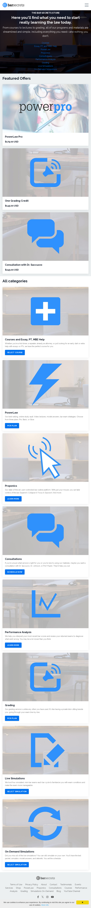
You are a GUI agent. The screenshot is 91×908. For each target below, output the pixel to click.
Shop (18, 888)
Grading (45, 63)
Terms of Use (16, 884)
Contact (53, 884)
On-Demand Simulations (45, 69)
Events (78, 884)
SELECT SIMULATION (17, 791)
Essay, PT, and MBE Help (45, 46)
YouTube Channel (72, 891)
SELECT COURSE (15, 352)
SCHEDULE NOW (14, 572)
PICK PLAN (12, 426)
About (44, 884)
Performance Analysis (46, 59)
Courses (45, 43)
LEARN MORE (13, 499)
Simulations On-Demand (42, 891)
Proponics (45, 53)
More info (45, 905)
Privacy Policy (31, 884)
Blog (58, 891)
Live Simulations (45, 66)
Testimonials (66, 884)
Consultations (45, 56)
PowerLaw (45, 49)
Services (9, 888)
